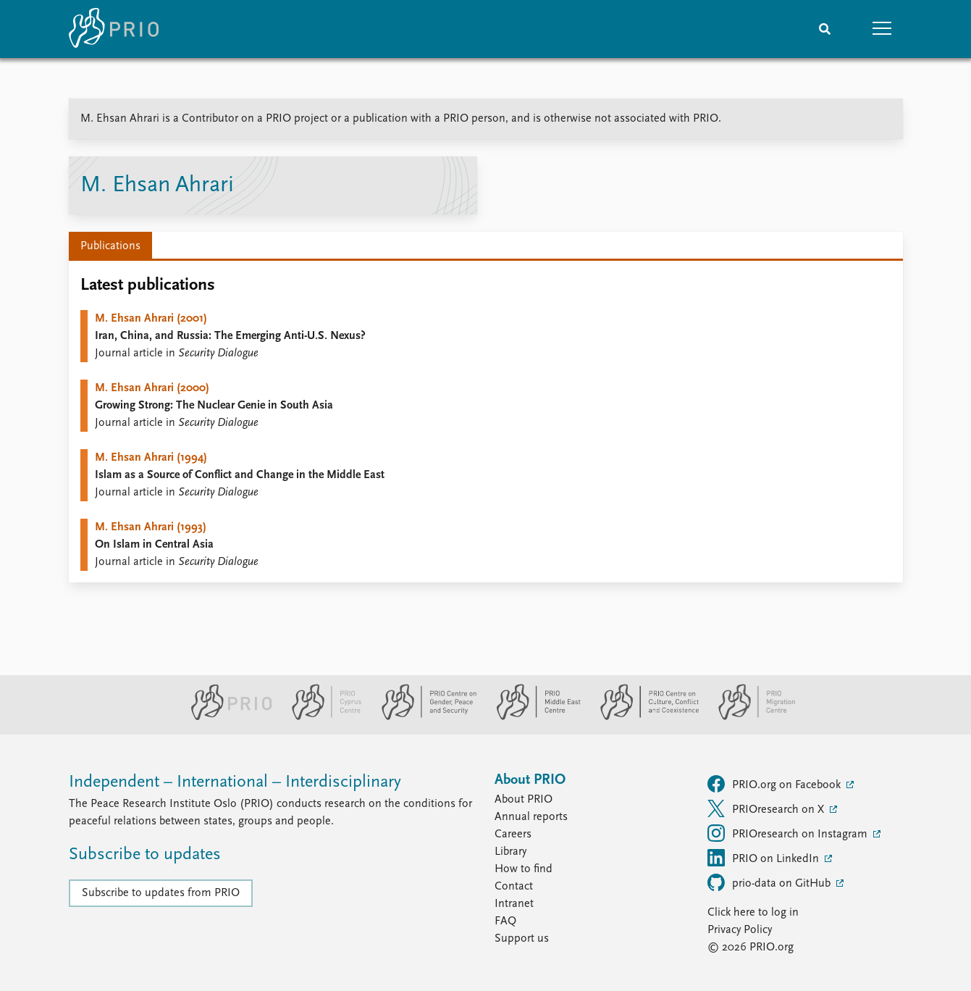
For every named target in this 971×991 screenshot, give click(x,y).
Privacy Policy (739, 930)
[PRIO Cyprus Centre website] (321, 717)
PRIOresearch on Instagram (788, 833)
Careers (513, 834)
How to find (523, 869)
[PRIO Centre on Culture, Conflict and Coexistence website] (643, 717)
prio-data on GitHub (770, 882)
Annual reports (531, 817)
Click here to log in (753, 913)
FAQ (505, 921)
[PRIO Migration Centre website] (749, 717)
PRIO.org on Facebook (775, 784)
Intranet (514, 904)
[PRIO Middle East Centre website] (532, 717)
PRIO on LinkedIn (764, 857)
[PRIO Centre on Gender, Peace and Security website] (423, 717)
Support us (522, 939)
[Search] (825, 29)
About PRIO (523, 800)
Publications (110, 246)
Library (510, 852)
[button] (883, 29)
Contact (514, 886)
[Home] (114, 29)
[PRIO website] (225, 717)
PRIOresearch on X (767, 808)
